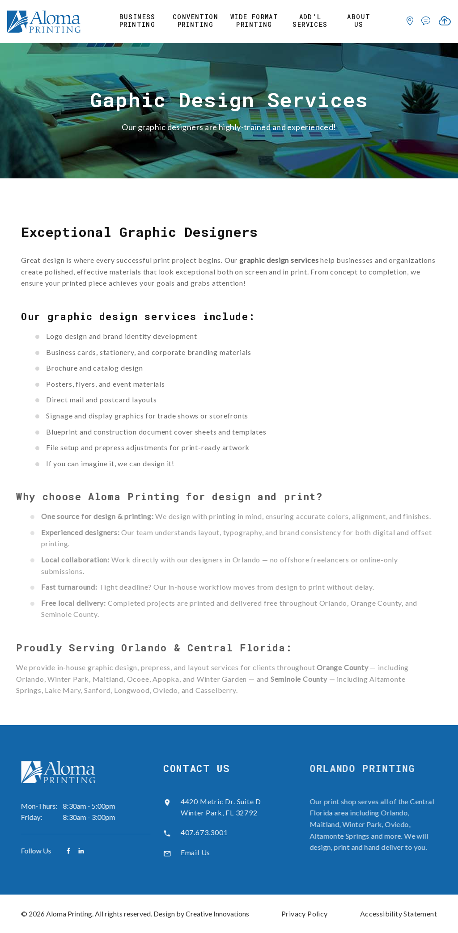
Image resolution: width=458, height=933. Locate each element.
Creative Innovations (217, 913)
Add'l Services (310, 21)
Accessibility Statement (398, 913)
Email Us (188, 852)
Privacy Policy (304, 913)
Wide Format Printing (254, 21)
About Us (358, 21)
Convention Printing (195, 21)
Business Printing (137, 21)
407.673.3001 (197, 832)
